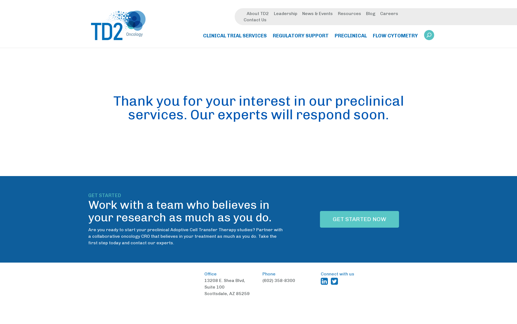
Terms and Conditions (307, 319)
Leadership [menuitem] (285, 14)
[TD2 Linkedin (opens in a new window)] (325, 281)
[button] (429, 36)
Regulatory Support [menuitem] (301, 37)
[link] (429, 37)
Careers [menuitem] (389, 14)
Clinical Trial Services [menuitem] (235, 37)
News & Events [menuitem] (317, 14)
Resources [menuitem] (349, 14)
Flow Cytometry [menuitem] (395, 37)
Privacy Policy (347, 319)
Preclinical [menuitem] (351, 37)
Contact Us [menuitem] (255, 20)
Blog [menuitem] (370, 14)
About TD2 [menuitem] (258, 14)
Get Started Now (359, 219)
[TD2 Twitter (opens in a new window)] (335, 281)
